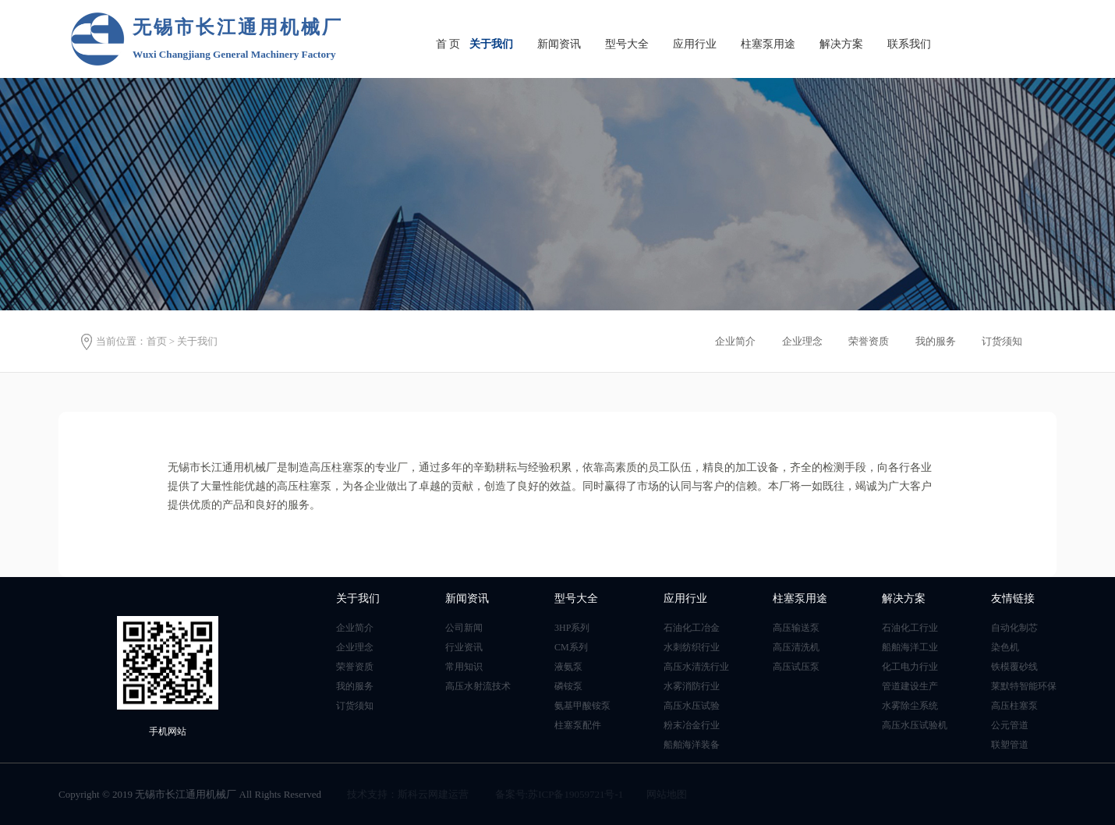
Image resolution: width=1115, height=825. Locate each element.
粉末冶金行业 (692, 725)
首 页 (448, 44)
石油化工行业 (910, 627)
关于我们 (491, 44)
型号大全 (627, 44)
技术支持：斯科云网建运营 (408, 794)
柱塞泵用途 (768, 44)
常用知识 (464, 666)
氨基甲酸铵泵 (582, 705)
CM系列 (571, 647)
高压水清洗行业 (696, 666)
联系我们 (909, 44)
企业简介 (354, 627)
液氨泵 (568, 666)
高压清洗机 (796, 647)
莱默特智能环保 (1024, 686)
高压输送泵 (796, 627)
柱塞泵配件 (577, 725)
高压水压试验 (692, 705)
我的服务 (354, 686)
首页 (157, 341)
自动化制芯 (1014, 627)
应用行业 (695, 44)
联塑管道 (1009, 744)
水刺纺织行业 (692, 647)
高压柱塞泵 (1014, 705)
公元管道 (1009, 725)
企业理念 (354, 647)
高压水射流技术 (478, 686)
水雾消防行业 (692, 686)
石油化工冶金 (692, 627)
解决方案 (841, 44)
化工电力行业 (910, 666)
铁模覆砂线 (1014, 666)
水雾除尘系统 (910, 705)
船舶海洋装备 (692, 744)
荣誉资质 (354, 666)
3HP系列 (571, 627)
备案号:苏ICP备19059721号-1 (559, 794)
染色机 (1005, 647)
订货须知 (354, 705)
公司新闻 (464, 627)
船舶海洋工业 (910, 647)
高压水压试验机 (914, 725)
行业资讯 (464, 647)
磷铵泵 (568, 686)
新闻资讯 (559, 44)
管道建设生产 (910, 686)
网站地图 (666, 794)
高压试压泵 (796, 666)
